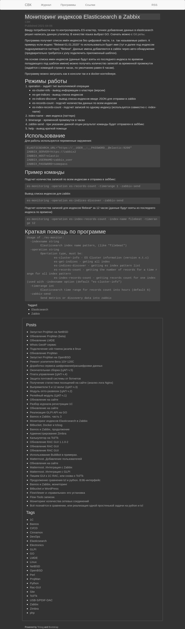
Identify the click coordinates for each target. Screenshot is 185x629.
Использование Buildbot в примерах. (54, 454)
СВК (28, 5)
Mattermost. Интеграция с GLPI (50, 471)
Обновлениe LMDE (42, 340)
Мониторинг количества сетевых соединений (59, 501)
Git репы (138, 34)
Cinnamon (36, 532)
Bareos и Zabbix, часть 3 (45, 416)
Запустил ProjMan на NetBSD (49, 331)
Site (32, 591)
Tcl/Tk (33, 595)
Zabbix (35, 313)
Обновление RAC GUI (44, 446)
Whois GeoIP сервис (43, 344)
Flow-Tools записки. (42, 497)
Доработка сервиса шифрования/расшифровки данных (66, 365)
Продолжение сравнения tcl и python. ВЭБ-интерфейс (65, 480)
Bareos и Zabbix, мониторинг (48, 484)
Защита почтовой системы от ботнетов (55, 378)
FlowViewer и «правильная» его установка (57, 492)
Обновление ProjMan (44, 353)
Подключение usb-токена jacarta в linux (55, 348)
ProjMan (35, 578)
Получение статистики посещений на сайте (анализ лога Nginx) (71, 382)
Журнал (46, 4)
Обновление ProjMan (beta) (48, 336)
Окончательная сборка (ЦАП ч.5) (51, 370)
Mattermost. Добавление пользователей (56, 458)
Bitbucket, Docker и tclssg (46, 425)
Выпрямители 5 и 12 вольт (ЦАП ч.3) (54, 387)
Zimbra (34, 608)
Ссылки (90, 4)
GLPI (33, 549)
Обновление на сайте (44, 399)
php (32, 612)
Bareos (34, 524)
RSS (154, 4)
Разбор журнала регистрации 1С (51, 403)
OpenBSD (36, 570)
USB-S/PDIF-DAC (41, 600)
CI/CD (34, 528)
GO (32, 553)
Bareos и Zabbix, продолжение (50, 429)
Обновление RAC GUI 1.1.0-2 (49, 441)
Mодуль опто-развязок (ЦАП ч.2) (51, 391)
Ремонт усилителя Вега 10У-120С (52, 361)
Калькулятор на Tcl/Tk (44, 437)
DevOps (35, 536)
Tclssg (40, 627)
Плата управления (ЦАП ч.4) (48, 374)
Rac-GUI (35, 587)
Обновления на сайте (44, 463)
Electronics (37, 545)
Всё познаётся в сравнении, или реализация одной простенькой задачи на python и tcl (86, 505)
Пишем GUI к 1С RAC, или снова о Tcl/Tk (56, 475)
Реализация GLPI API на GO (48, 412)
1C (31, 519)
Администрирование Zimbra (48, 433)
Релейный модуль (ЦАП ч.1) (48, 395)
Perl (32, 574)
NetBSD (35, 566)
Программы (68, 4)
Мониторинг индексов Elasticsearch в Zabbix (59, 420)
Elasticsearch (39, 309)
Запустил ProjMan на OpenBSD (50, 357)
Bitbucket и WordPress (44, 488)
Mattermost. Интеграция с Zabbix (51, 467)
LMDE (34, 557)
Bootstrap (53, 627)
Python (34, 583)
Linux (33, 562)
